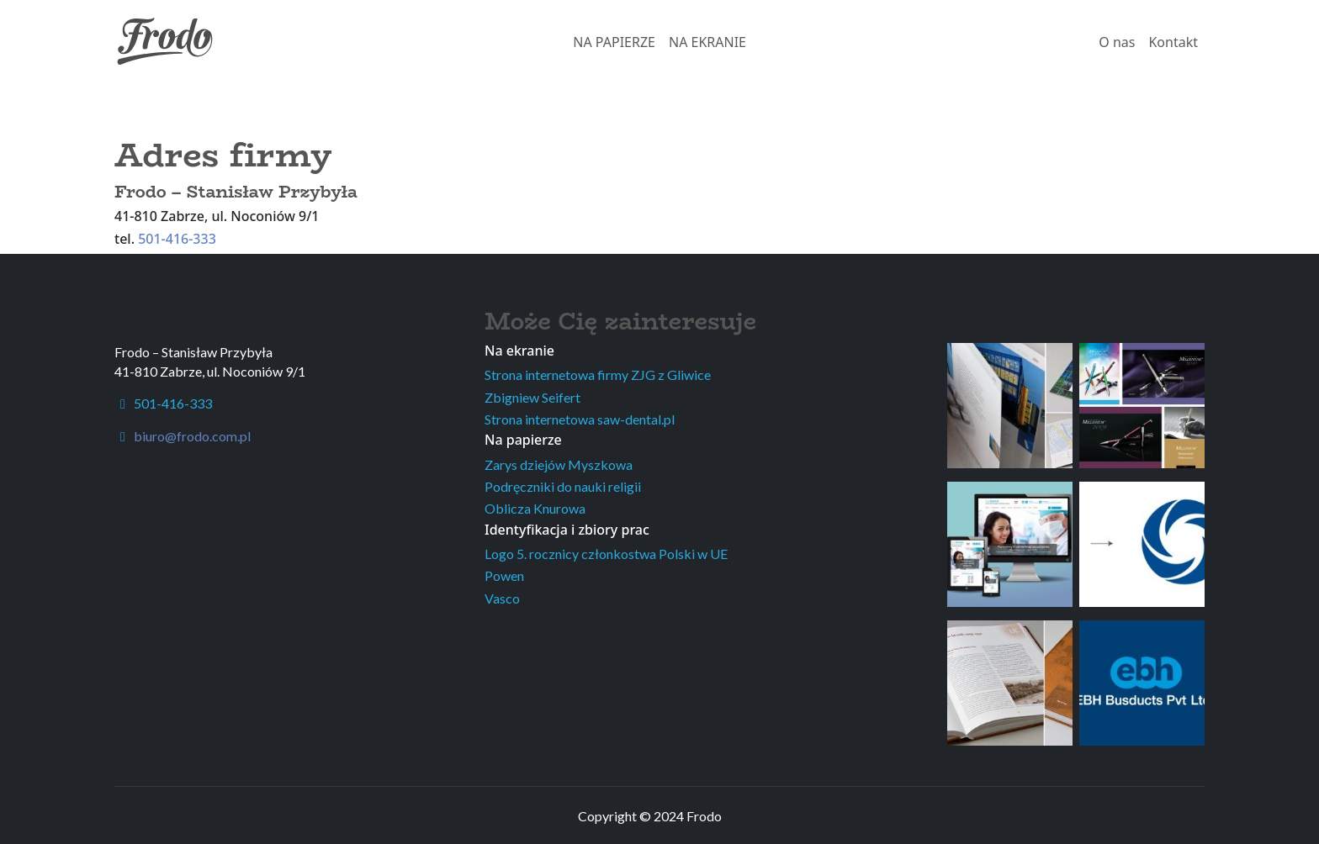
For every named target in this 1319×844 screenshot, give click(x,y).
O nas (1117, 42)
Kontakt (1173, 42)
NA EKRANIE (707, 42)
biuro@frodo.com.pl (192, 436)
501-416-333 (177, 238)
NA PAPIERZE (614, 42)
